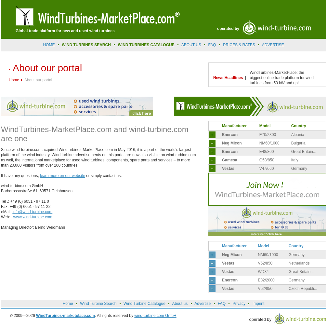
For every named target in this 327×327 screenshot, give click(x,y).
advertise (273, 45)
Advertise (202, 303)
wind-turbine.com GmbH (155, 315)
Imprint (259, 303)
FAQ (212, 45)
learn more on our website (62, 175)
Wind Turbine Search (98, 303)
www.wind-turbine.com (32, 217)
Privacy (239, 303)
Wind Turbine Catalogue (144, 303)
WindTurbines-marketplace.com (65, 315)
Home (49, 45)
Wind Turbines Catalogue (146, 45)
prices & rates (239, 45)
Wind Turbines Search (86, 45)
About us (191, 45)
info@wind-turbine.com (32, 212)
